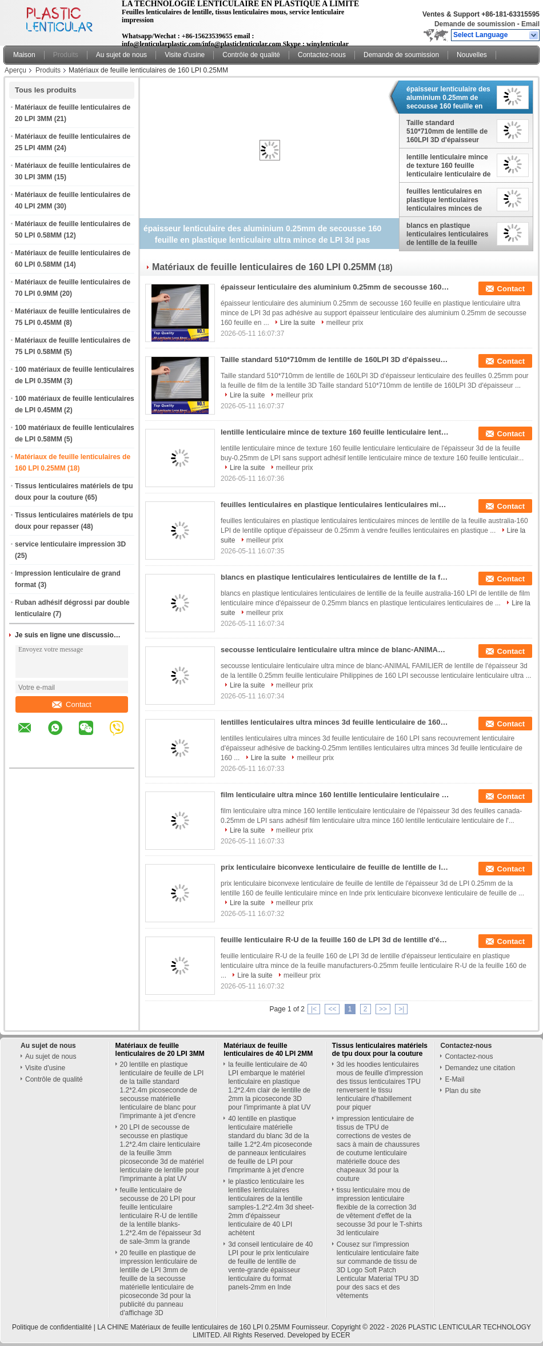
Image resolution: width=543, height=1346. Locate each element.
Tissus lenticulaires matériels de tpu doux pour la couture (380, 1050)
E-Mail (454, 1079)
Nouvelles (472, 55)
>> (383, 1009)
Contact (71, 704)
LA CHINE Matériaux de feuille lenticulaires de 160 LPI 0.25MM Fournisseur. (214, 1327)
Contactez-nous (322, 55)
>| (401, 1009)
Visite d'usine (185, 55)
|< (314, 1009)
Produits (65, 55)
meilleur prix (345, 323)
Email (530, 24)
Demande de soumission (474, 24)
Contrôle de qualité (251, 55)
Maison (24, 55)
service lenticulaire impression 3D (70, 544)
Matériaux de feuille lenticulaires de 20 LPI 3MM (160, 1050)
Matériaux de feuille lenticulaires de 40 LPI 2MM (268, 1050)
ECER (340, 1335)
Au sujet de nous (121, 55)
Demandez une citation (480, 1068)
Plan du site (463, 1091)
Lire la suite (297, 323)
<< (332, 1009)
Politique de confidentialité (51, 1327)
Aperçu (15, 70)
